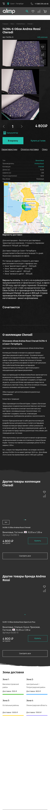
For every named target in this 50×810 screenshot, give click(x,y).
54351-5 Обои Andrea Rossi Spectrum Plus (19, 622)
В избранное (43, 42)
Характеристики (9, 149)
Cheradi (29, 19)
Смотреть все (25, 556)
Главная (5, 19)
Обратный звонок (31, 3)
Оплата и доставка (30, 149)
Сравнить (43, 50)
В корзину (13, 140)
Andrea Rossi (20, 19)
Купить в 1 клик (38, 140)
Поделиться (43, 57)
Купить (37, 540)
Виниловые (40, 160)
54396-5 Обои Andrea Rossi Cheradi (16, 527)
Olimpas (9, 11)
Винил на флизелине (36, 182)
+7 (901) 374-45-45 (41, 4)
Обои (12, 19)
